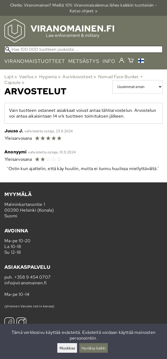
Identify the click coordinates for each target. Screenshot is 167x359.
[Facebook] (9, 323)
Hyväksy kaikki (93, 348)
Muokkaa (67, 348)
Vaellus (28, 77)
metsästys (83, 61)
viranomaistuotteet (34, 61)
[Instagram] (21, 323)
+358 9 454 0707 (32, 277)
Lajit (10, 77)
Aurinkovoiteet (79, 77)
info (109, 61)
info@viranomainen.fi (25, 283)
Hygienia (50, 77)
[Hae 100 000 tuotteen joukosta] (83, 49)
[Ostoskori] (131, 61)
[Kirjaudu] (121, 60)
